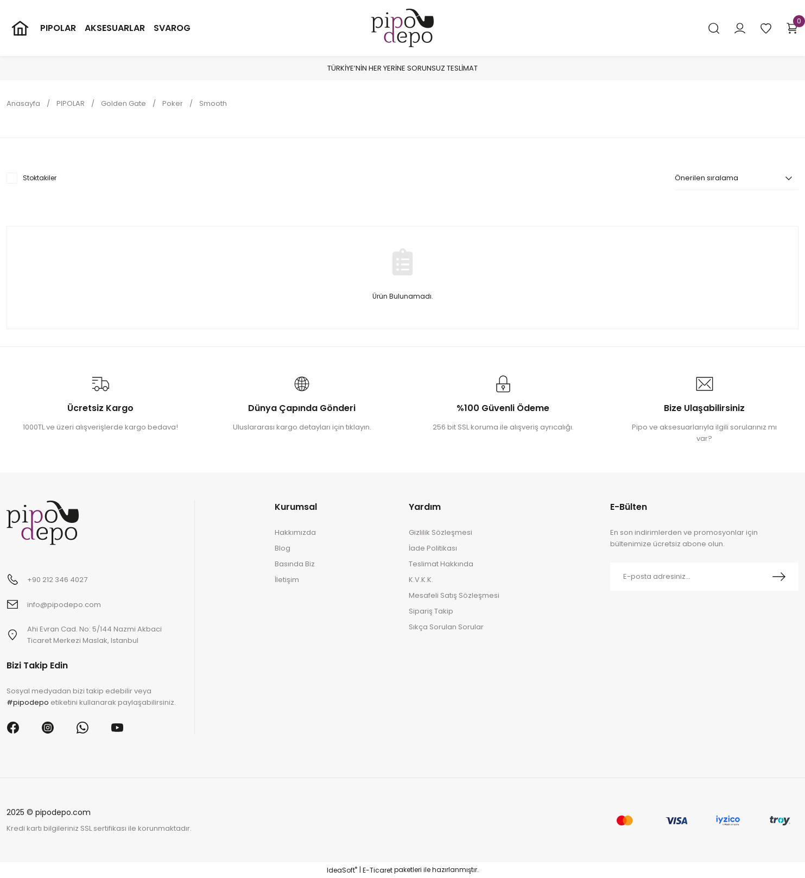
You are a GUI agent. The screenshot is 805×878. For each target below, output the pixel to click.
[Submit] (778, 577)
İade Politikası (433, 548)
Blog (282, 548)
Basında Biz (295, 564)
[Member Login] (739, 28)
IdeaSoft (342, 870)
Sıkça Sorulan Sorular (446, 627)
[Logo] (402, 27)
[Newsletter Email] (704, 577)
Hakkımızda (295, 532)
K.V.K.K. (421, 579)
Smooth (213, 103)
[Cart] (791, 28)
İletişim (287, 579)
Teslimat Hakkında (441, 564)
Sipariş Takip (431, 611)
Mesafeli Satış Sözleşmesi (454, 595)
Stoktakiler (39, 177)
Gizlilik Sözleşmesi (440, 532)
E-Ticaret (377, 870)
